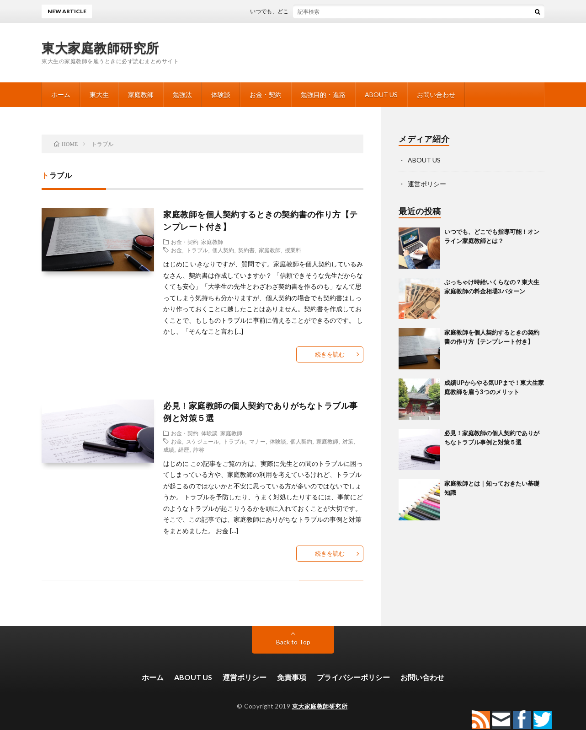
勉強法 (182, 94)
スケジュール (202, 441)
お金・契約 (266, 94)
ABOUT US (381, 94)
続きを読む (330, 354)
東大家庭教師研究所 (100, 47)
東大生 (99, 94)
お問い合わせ (436, 94)
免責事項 (291, 677)
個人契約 (223, 250)
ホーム (60, 94)
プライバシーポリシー (353, 677)
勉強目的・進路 (323, 94)
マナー (257, 441)
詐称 (198, 449)
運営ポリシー (427, 184)
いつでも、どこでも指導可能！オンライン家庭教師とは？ (330, 11)
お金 (176, 250)
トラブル (197, 250)
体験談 (220, 94)
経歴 (183, 449)
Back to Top (293, 642)
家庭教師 (141, 94)
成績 (168, 449)
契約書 (246, 250)
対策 (347, 441)
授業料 (293, 250)
